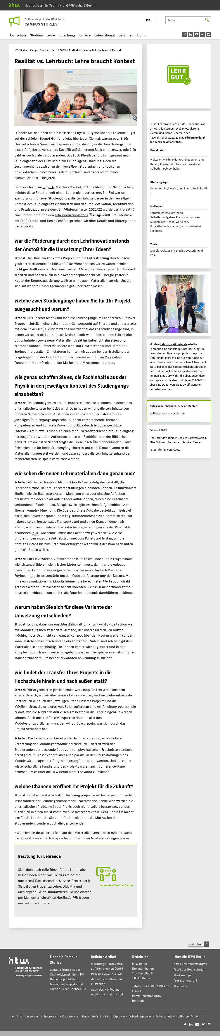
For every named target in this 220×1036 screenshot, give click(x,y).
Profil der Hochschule (188, 969)
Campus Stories (39, 50)
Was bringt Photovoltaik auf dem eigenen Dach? (107, 966)
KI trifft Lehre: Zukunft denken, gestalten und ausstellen (106, 979)
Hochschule (17, 35)
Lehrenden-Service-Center (61, 880)
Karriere (85, 35)
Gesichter (125, 35)
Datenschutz (70, 1016)
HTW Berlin (20, 50)
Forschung (67, 35)
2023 (63, 50)
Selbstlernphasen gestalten (167, 413)
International (104, 35)
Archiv (141, 35)
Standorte (180, 986)
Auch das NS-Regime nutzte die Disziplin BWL (107, 991)
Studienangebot (184, 975)
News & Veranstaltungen (190, 963)
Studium (36, 35)
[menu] (196, 34)
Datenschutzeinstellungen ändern (178, 1016)
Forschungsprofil (185, 980)
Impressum (51, 1016)
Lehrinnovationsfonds (71, 215)
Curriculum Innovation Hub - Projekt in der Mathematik (68, 359)
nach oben (198, 944)
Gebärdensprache (140, 1016)
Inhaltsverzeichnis (28, 1016)
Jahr (53, 50)
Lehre (51, 35)
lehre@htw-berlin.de (55, 897)
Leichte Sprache (115, 1016)
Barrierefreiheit (91, 1016)
